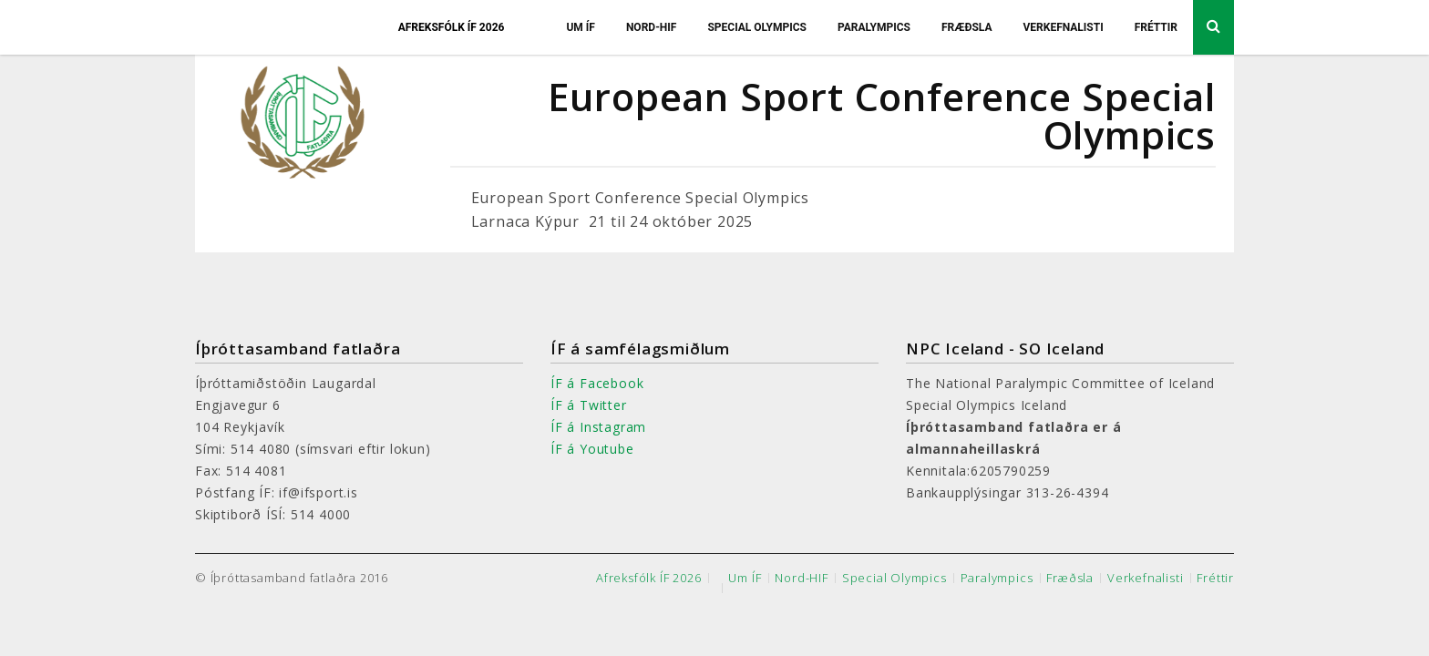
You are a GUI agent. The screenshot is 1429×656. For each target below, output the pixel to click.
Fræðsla (966, 27)
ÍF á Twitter (588, 405)
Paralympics (874, 27)
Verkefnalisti (1063, 27)
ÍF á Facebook (596, 383)
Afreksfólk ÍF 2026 (451, 27)
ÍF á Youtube (592, 448)
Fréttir (1156, 27)
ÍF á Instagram (598, 427)
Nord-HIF (651, 27)
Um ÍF (580, 27)
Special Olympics (757, 27)
